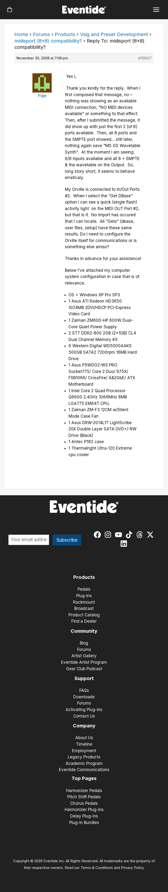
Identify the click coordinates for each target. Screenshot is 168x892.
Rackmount (84, 602)
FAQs (84, 690)
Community (84, 631)
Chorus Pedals (84, 803)
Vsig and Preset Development (114, 34)
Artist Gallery (84, 655)
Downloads (84, 696)
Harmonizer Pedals (84, 790)
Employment (84, 750)
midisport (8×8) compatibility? (48, 41)
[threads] (140, 534)
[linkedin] (125, 543)
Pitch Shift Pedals (84, 796)
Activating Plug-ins (84, 709)
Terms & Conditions (97, 868)
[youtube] (119, 534)
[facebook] (98, 534)
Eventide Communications (84, 769)
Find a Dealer (84, 621)
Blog (84, 643)
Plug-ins (84, 595)
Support (84, 678)
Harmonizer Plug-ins (84, 809)
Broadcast (84, 608)
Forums (41, 34)
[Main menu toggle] (156, 10)
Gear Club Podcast (84, 668)
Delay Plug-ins (84, 816)
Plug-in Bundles (84, 822)
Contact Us (84, 716)
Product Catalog (84, 615)
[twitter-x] (151, 534)
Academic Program (84, 763)
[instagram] (109, 534)
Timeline (84, 744)
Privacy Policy (132, 868)
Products (65, 34)
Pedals (84, 589)
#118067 (145, 58)
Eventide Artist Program (84, 662)
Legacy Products (84, 757)
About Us (84, 737)
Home (21, 34)
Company (84, 726)
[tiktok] (130, 534)
